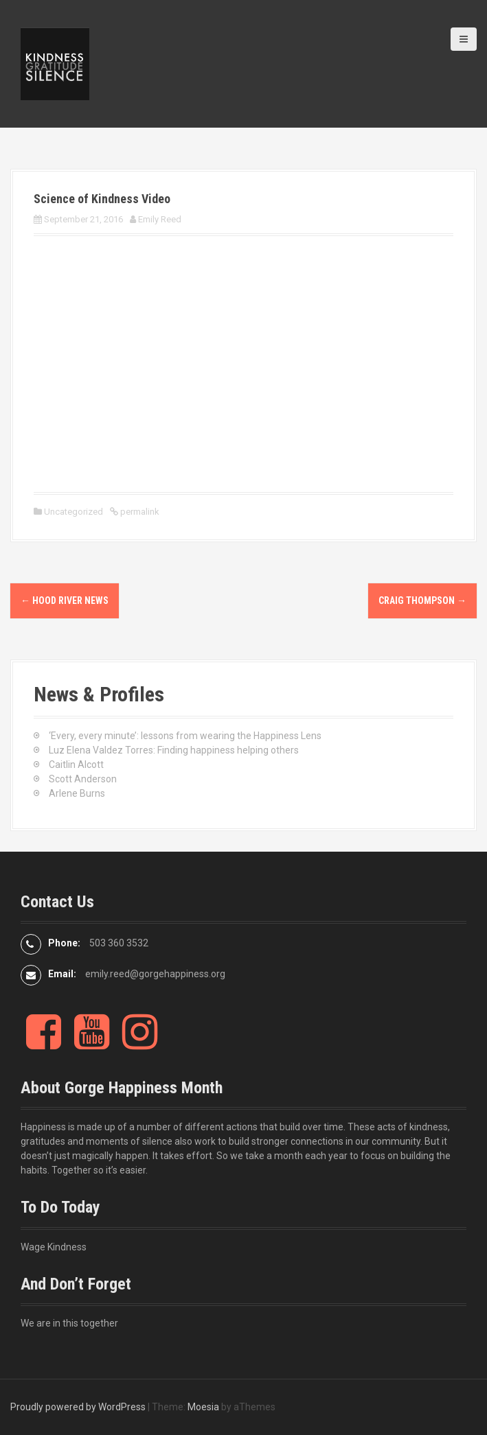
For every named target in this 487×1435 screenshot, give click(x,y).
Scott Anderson (83, 778)
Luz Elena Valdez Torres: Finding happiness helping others (174, 750)
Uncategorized (73, 511)
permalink (138, 511)
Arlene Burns (77, 793)
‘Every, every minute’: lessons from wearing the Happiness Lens (185, 735)
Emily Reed (159, 219)
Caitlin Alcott (76, 764)
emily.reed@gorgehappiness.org (155, 973)
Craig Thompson (422, 600)
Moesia (203, 1406)
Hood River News (65, 600)
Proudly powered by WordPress (78, 1406)
